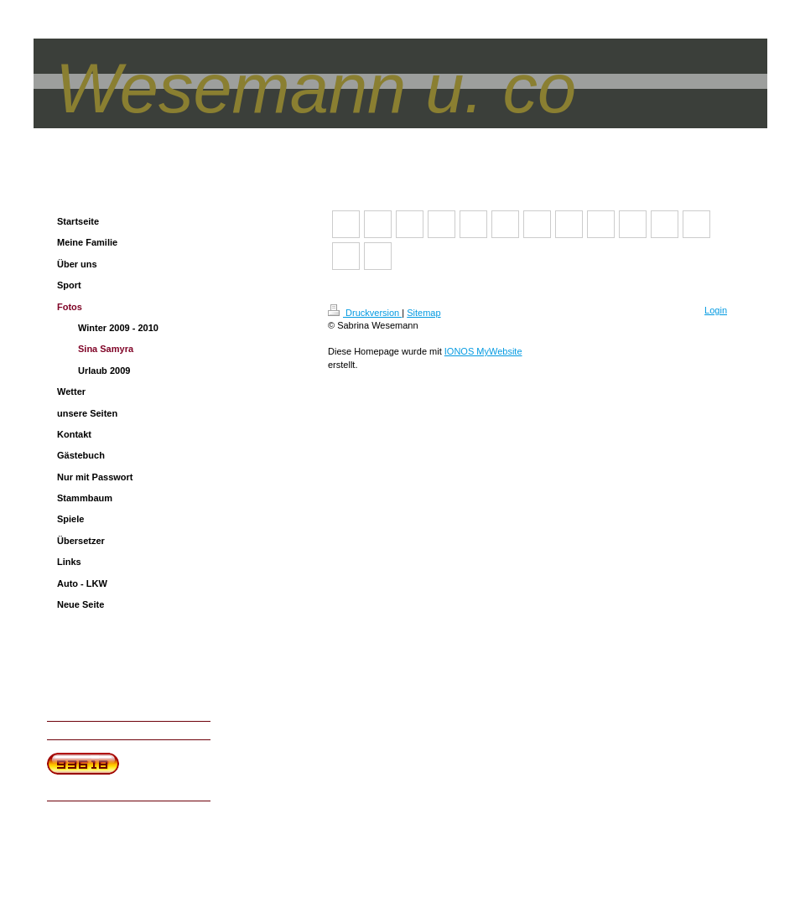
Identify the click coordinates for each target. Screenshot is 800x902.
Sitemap (423, 313)
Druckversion (365, 313)
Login (715, 310)
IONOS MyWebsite (483, 351)
